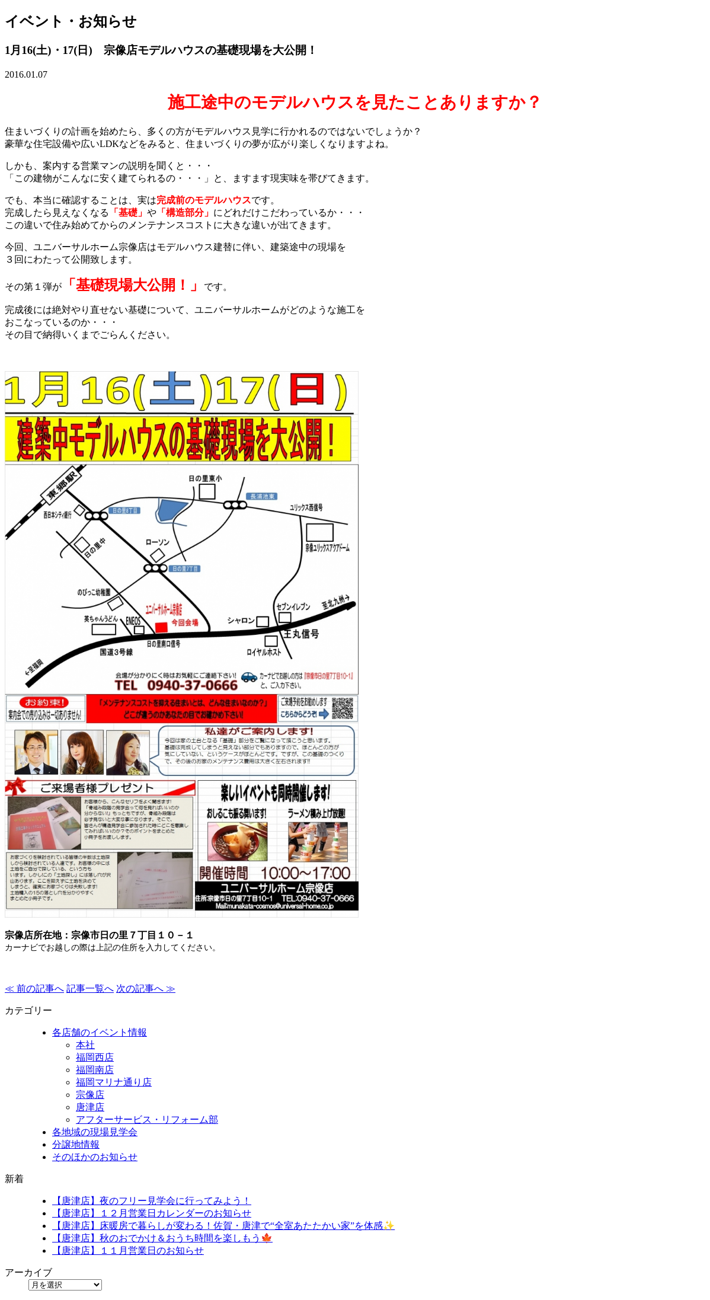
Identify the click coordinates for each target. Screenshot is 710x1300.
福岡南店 (95, 1070)
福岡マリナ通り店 (114, 1082)
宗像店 (90, 1095)
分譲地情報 (76, 1144)
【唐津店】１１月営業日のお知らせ (128, 1250)
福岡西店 (95, 1057)
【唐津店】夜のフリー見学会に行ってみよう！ (151, 1201)
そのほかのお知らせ (94, 1157)
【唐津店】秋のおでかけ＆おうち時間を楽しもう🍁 (162, 1238)
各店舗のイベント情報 (99, 1032)
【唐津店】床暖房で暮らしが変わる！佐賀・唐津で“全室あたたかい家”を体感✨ (223, 1226)
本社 (85, 1045)
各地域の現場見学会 (94, 1132)
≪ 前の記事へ (34, 988)
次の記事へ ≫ (145, 988)
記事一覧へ (90, 988)
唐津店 (90, 1107)
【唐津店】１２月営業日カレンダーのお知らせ (151, 1213)
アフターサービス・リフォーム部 (147, 1119)
